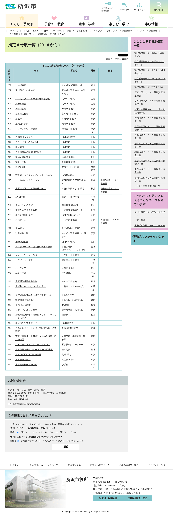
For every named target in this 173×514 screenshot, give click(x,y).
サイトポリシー (13, 465)
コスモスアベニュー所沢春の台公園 (32, 98)
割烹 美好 (20, 162)
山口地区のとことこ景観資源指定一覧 (149, 171)
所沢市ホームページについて (44, 465)
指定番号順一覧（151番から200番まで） (149, 80)
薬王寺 (18, 119)
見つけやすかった (29, 441)
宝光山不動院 (21, 124)
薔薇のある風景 (23, 305)
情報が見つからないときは (148, 238)
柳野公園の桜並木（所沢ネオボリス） (33, 295)
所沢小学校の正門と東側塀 (28, 354)
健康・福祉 (86, 24)
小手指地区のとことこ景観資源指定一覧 (149, 128)
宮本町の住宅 (21, 114)
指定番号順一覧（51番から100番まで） (149, 63)
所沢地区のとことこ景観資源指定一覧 (149, 94)
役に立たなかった (68, 432)
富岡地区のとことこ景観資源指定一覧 (149, 179)
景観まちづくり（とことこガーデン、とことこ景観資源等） (105, 31)
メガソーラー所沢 (24, 260)
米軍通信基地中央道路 (26, 281)
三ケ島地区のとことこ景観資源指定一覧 (149, 162)
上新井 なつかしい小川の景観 (30, 286)
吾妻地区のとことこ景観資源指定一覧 (149, 136)
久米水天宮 (20, 104)
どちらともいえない (46, 432)
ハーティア (20, 268)
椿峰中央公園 (21, 241)
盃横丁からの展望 (24, 205)
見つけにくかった (75, 441)
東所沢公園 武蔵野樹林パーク (30, 188)
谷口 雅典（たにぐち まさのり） (149, 213)
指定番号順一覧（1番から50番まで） (149, 54)
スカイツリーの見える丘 (27, 142)
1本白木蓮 (20, 197)
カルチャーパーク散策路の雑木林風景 (33, 246)
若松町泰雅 (20, 85)
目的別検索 (159, 6)
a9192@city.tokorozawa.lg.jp (26, 404)
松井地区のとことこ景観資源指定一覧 (149, 145)
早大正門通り (21, 273)
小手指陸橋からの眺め (26, 364)
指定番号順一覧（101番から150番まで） (149, 71)
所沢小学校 (139, 220)
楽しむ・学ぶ (119, 24)
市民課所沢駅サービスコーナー (149, 225)
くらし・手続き (21, 24)
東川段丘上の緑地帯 (25, 90)
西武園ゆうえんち (24, 137)
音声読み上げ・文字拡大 (108, 7)
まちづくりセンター (158, 465)
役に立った (26, 432)
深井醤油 (19, 228)
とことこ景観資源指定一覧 (18, 34)
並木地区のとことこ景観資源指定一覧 (149, 119)
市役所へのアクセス (100, 465)
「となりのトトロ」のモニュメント (32, 344)
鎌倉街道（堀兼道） (25, 300)
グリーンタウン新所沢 (26, 129)
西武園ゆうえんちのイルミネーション (33, 175)
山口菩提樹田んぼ (24, 215)
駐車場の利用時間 (108, 498)
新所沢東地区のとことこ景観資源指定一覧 (149, 111)
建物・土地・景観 (52, 31)
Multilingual (124, 7)
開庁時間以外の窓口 (137, 498)
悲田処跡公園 (21, 233)
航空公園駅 (20, 167)
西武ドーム (20, 220)
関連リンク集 (74, 465)
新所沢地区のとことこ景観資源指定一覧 (149, 102)
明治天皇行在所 (23, 157)
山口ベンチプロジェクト (27, 323)
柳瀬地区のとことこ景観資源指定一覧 (149, 154)
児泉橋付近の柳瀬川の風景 (28, 152)
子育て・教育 (54, 24)
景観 (69, 31)
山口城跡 (19, 147)
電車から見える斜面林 (26, 210)
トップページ (11, 31)
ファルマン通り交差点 (26, 310)
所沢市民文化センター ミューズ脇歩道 (34, 349)
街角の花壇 (20, 109)
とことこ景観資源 (148, 31)
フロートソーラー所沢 (26, 255)
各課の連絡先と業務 (129, 465)
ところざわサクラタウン (27, 180)
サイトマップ (139, 7)
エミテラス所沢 (23, 359)
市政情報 (151, 24)
